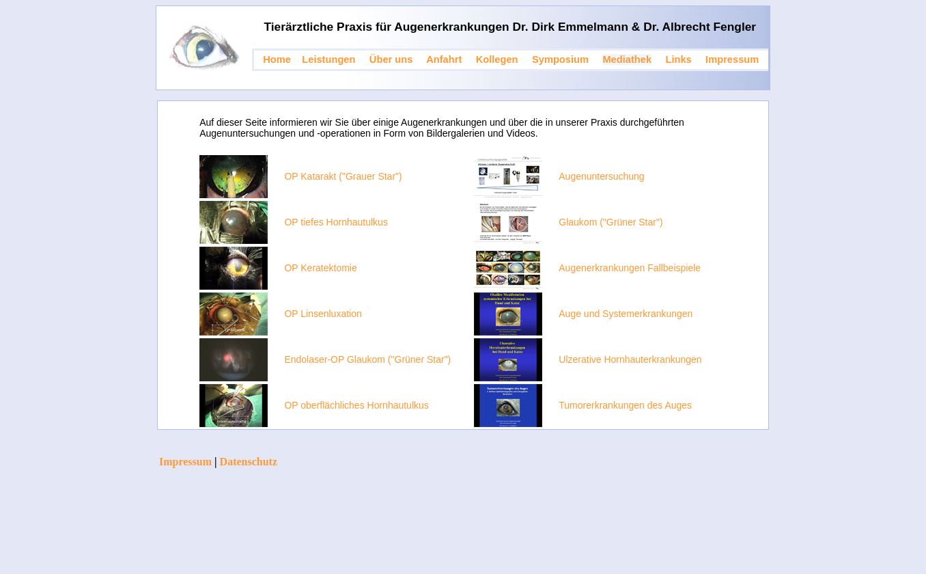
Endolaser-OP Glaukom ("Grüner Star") (367, 359)
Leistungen (328, 59)
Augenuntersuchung (601, 176)
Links (678, 59)
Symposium (560, 59)
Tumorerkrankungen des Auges (625, 405)
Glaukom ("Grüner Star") (610, 222)
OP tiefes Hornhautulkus (336, 222)
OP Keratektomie (320, 267)
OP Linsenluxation (322, 313)
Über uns (391, 59)
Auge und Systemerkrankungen (625, 313)
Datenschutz (248, 461)
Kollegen (497, 59)
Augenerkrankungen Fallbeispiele (630, 267)
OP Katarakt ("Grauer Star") (343, 176)
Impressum (732, 59)
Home (277, 59)
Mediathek (626, 59)
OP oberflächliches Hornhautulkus (356, 405)
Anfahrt (444, 59)
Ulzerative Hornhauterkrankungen (630, 359)
